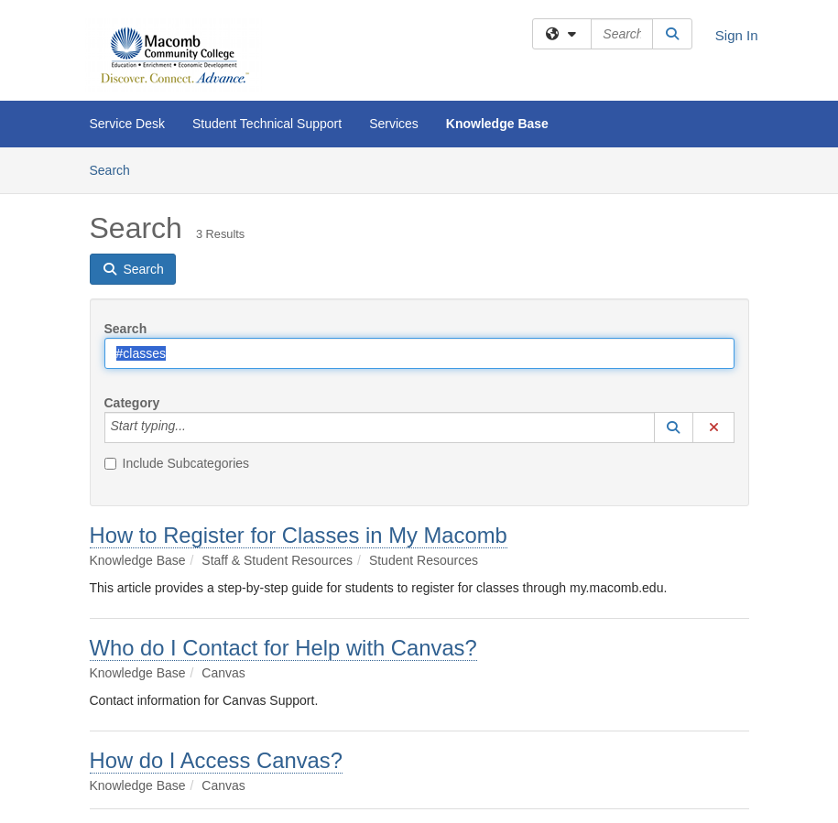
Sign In (736, 35)
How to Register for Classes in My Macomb (298, 535)
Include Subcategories (177, 463)
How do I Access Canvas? (216, 760)
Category (132, 402)
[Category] (196, 427)
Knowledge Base (497, 123)
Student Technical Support (267, 123)
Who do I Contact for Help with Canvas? (283, 647)
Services (394, 123)
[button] (674, 427)
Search (117, 169)
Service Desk (127, 123)
